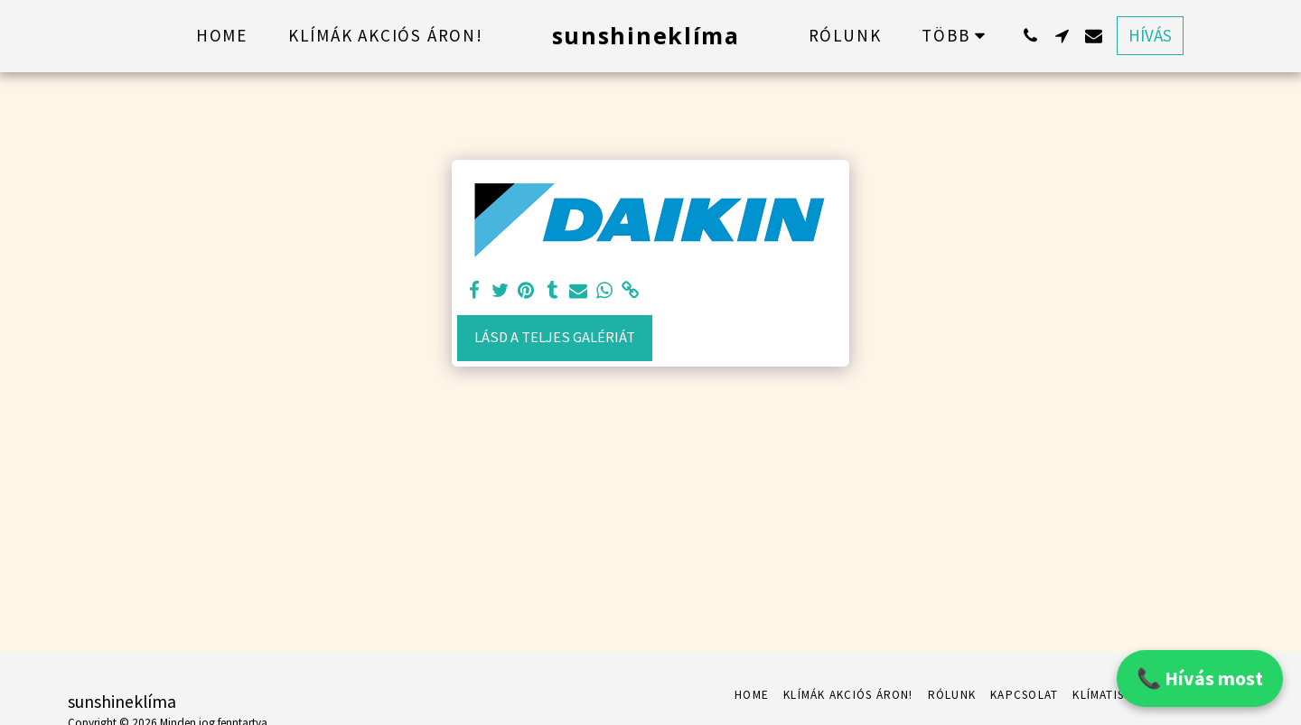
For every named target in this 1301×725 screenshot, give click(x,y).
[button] (1030, 35)
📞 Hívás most (1200, 678)
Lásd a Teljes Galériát (554, 337)
